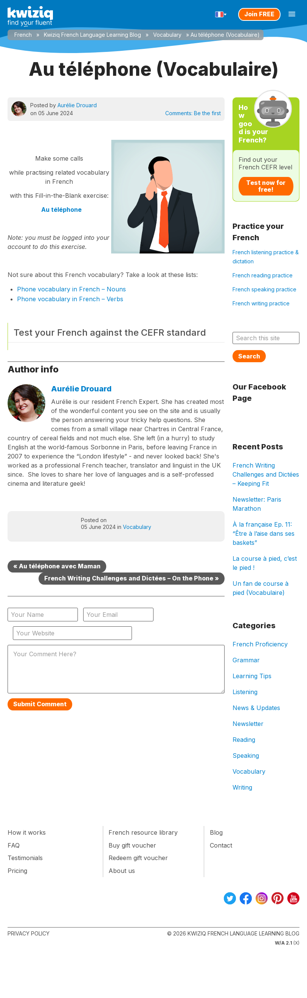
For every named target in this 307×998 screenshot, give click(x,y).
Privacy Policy (29, 933)
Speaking (246, 755)
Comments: (193, 113)
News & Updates (256, 708)
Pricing (17, 870)
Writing (242, 787)
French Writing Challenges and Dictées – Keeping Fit (266, 474)
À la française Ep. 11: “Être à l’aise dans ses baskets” (264, 533)
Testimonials (25, 858)
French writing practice (261, 303)
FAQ (14, 845)
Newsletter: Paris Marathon (257, 504)
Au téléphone (61, 209)
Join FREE (259, 14)
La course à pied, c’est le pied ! (265, 563)
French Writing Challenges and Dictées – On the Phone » (131, 578)
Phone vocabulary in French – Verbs (70, 299)
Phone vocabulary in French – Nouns (71, 289)
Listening (245, 692)
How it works (27, 832)
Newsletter (248, 723)
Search (249, 356)
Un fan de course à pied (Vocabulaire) (260, 588)
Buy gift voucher (132, 845)
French (23, 34)
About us (122, 870)
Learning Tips (252, 676)
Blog (216, 832)
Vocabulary (167, 34)
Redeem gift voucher (138, 858)
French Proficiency (260, 644)
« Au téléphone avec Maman (57, 566)
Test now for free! (265, 186)
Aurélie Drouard (77, 105)
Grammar (246, 660)
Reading (244, 739)
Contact (221, 845)
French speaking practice (264, 289)
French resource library (143, 832)
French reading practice (263, 275)
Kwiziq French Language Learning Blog (92, 34)
